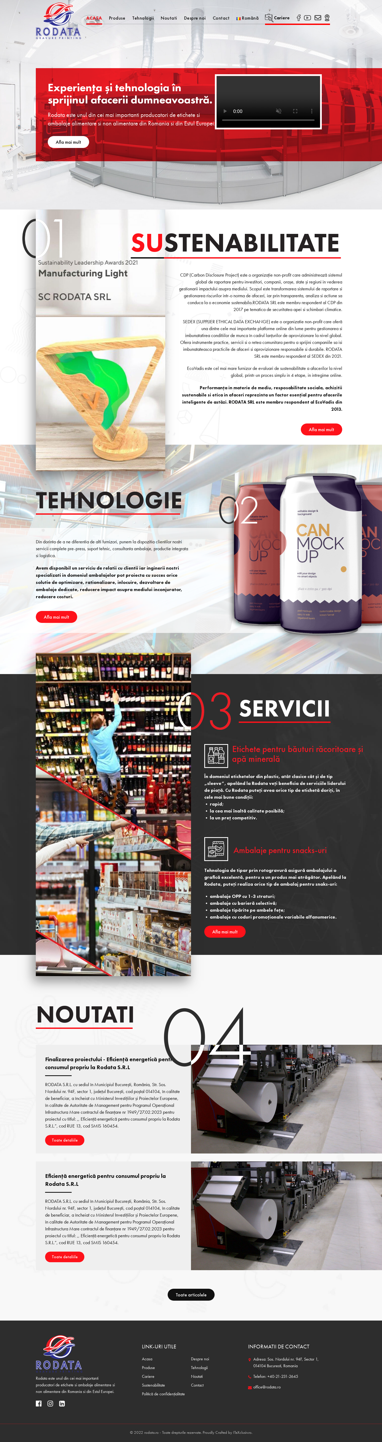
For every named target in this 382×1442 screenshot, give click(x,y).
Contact (221, 18)
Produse (117, 18)
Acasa (94, 18)
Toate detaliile (65, 1140)
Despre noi (195, 18)
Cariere (277, 18)
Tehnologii (143, 18)
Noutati (169, 18)
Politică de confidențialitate (163, 1394)
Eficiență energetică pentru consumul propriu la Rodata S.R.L (105, 1179)
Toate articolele (191, 1295)
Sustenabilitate (153, 1385)
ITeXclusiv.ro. (242, 1433)
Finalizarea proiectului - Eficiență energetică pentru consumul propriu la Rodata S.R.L (110, 1063)
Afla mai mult (68, 142)
